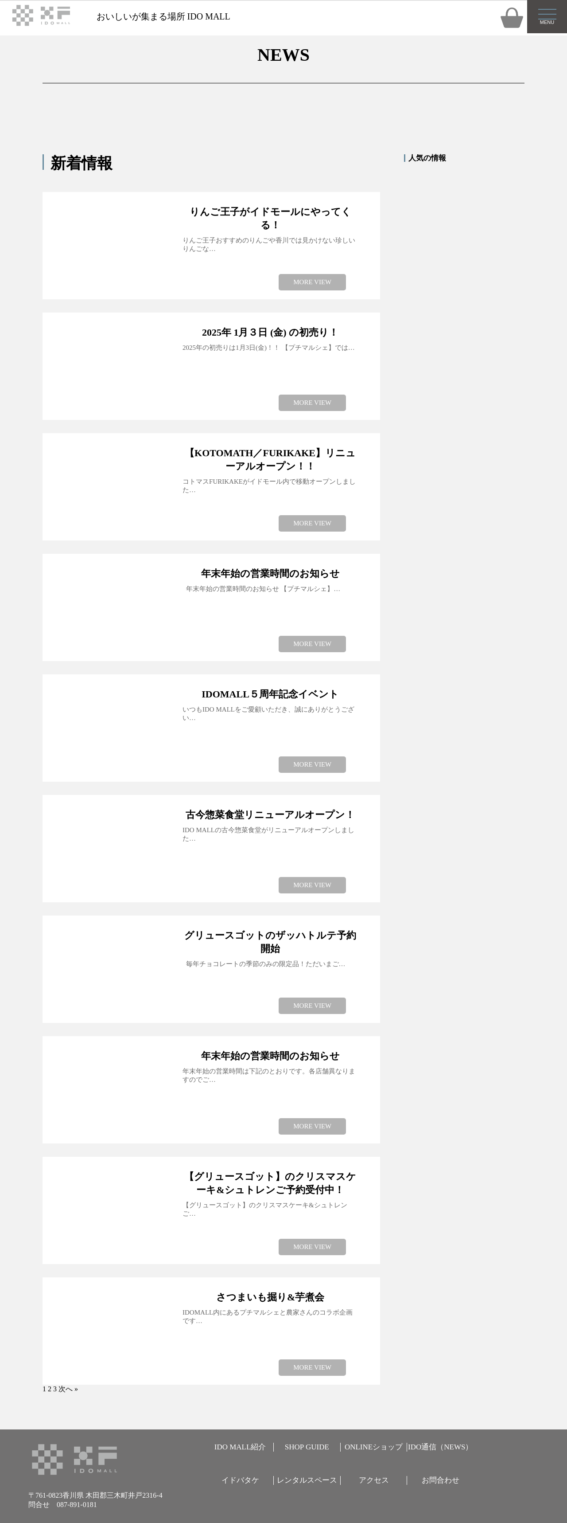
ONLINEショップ (374, 1447)
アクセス (374, 1480)
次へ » (68, 1389)
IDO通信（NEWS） (440, 1447)
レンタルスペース (307, 1480)
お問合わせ (440, 1480)
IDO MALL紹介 (240, 1447)
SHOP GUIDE (307, 1447)
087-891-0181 (77, 1504)
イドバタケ (240, 1480)
